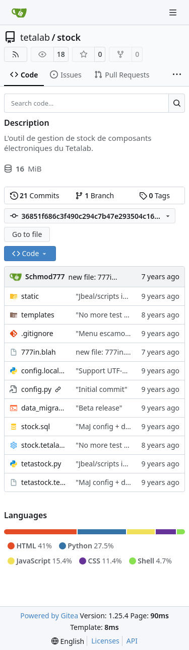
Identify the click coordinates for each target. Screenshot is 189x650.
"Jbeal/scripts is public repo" (122, 296)
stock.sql (35, 426)
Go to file (27, 234)
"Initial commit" (102, 389)
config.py (36, 389)
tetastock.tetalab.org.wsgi (43, 482)
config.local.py (43, 370)
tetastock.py (41, 463)
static (30, 296)
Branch (94, 195)
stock (69, 37)
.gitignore (37, 333)
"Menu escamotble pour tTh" (123, 333)
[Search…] (176, 103)
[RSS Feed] (15, 54)
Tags (154, 195)
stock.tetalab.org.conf (43, 445)
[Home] (19, 13)
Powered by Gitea (49, 615)
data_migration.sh (43, 408)
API (132, 640)
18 (61, 54)
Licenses (105, 640)
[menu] (67, 641)
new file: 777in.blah (101, 277)
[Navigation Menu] (174, 12)
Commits (34, 195)
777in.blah (38, 352)
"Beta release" (99, 408)
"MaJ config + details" (111, 426)
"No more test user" (109, 314)
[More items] (177, 75)
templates (37, 314)
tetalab (35, 37)
